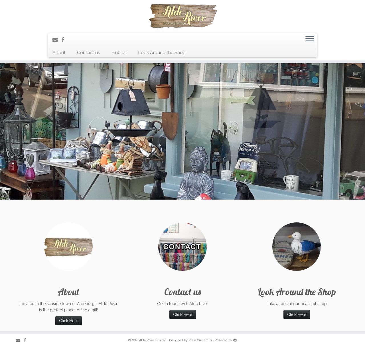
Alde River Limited (153, 340)
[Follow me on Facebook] (64, 40)
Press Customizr (200, 340)
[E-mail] (56, 40)
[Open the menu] (309, 39)
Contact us (88, 52)
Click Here (68, 320)
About (59, 52)
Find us (119, 52)
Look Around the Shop (162, 52)
